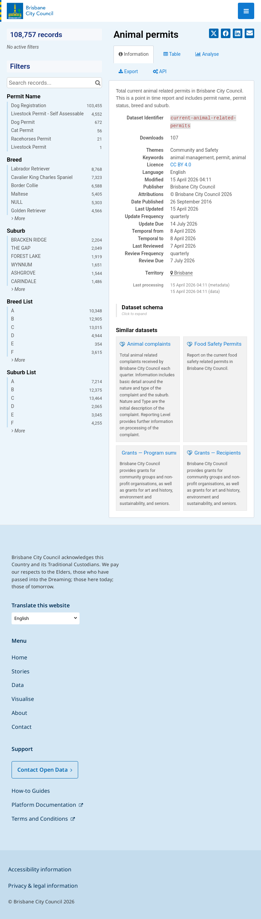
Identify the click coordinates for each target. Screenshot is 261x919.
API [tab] (160, 71)
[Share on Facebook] (225, 33)
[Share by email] (249, 33)
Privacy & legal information (43, 885)
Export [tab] (128, 71)
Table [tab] (171, 54)
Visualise (23, 699)
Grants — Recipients (217, 453)
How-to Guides (31, 790)
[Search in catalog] (97, 82)
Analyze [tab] (207, 54)
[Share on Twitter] (214, 33)
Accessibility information (39, 869)
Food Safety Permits (218, 344)
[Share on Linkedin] (237, 33)
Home (19, 657)
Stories (21, 671)
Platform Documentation (44, 804)
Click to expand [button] (134, 314)
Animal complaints (149, 344)
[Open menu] (246, 11)
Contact (22, 727)
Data (18, 685)
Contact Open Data (44, 769)
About (19, 713)
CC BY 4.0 (180, 164)
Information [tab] (134, 54)
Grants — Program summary (154, 453)
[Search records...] (54, 82)
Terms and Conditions (40, 818)
